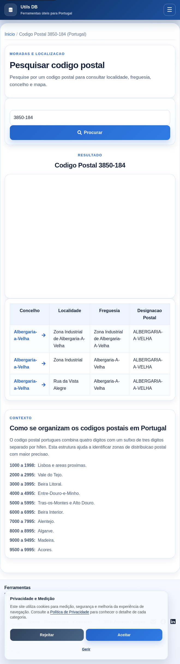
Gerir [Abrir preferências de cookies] (86, 649)
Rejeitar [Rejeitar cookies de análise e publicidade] (47, 635)
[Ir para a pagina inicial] (38, 10)
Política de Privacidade (69, 612)
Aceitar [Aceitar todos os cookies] (124, 635)
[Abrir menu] (170, 10)
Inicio (10, 34)
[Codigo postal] (90, 117)
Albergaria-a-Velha (30, 335)
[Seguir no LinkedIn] (173, 622)
